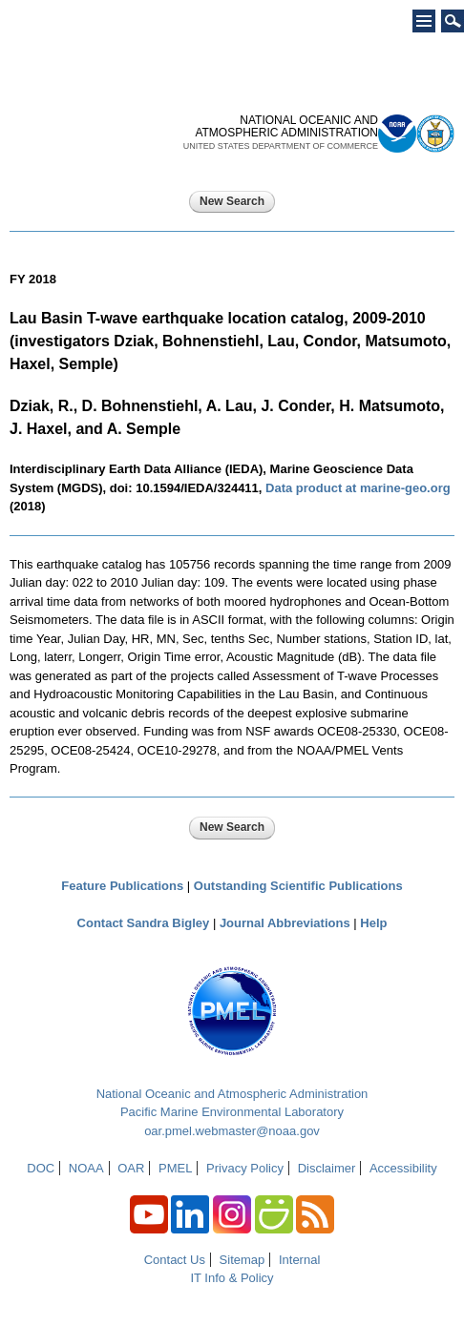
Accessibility (403, 1168)
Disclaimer (327, 1168)
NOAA (86, 1168)
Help (373, 923)
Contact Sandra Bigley (143, 923)
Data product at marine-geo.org (358, 488)
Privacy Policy (245, 1168)
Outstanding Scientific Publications (298, 886)
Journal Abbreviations (285, 923)
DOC (40, 1168)
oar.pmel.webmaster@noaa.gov (232, 1131)
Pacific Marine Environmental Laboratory (232, 1112)
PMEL (175, 1168)
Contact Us (174, 1260)
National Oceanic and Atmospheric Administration (232, 1094)
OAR (130, 1168)
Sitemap (242, 1260)
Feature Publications (122, 886)
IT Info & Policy (231, 1278)
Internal (299, 1260)
